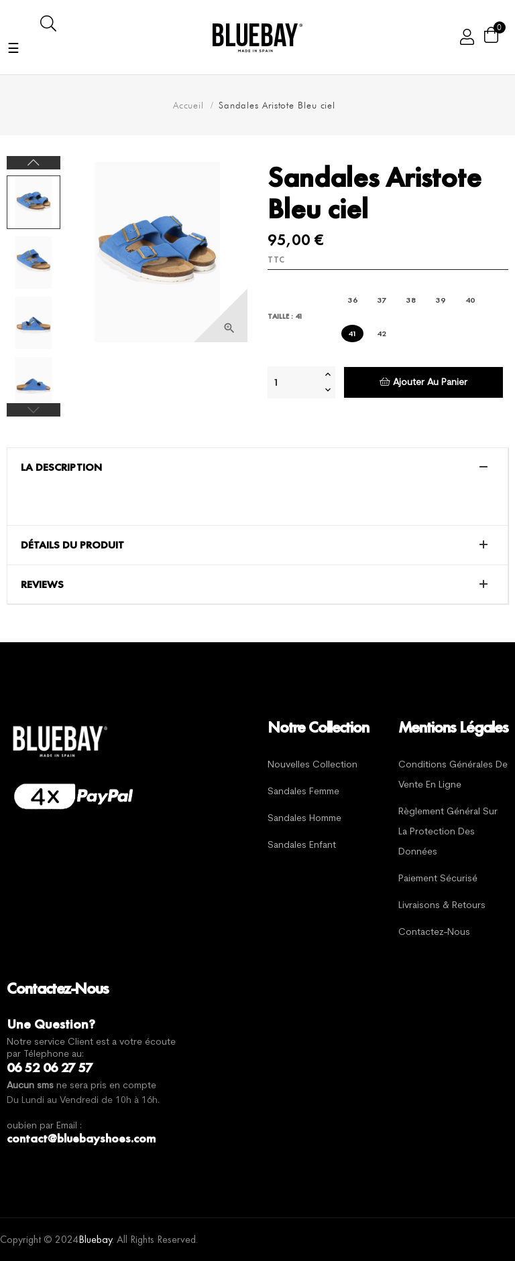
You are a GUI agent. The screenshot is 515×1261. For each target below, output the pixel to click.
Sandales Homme (304, 819)
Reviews (42, 585)
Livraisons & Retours (441, 906)
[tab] (257, 467)
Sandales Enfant (302, 845)
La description (61, 467)
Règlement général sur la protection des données (448, 832)
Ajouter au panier (423, 382)
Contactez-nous (434, 933)
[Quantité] (294, 382)
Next (33, 162)
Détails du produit (72, 545)
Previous (33, 410)
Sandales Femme (303, 792)
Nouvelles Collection (312, 765)
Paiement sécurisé (437, 879)
